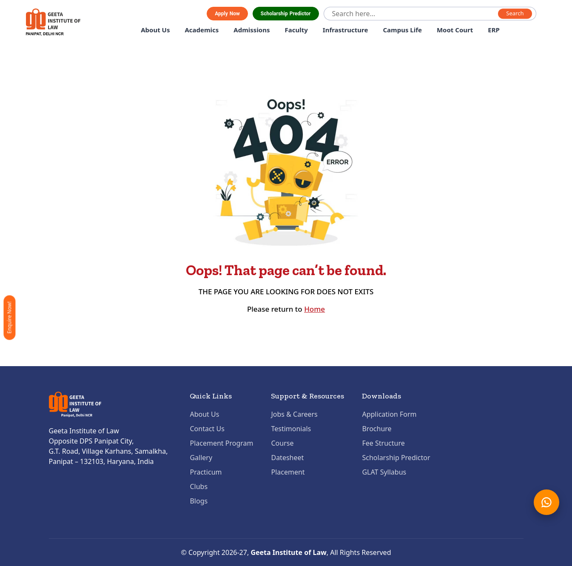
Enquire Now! (9, 317)
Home (314, 309)
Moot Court (455, 30)
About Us (155, 30)
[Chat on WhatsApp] (546, 502)
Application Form (389, 414)
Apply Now (227, 14)
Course (282, 443)
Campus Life (402, 30)
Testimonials (291, 428)
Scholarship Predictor (286, 14)
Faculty (296, 30)
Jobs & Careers (294, 414)
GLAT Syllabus (384, 472)
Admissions (251, 30)
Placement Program (221, 443)
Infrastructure (345, 30)
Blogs (199, 501)
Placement (287, 472)
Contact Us (207, 428)
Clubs (199, 486)
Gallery (201, 457)
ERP (494, 30)
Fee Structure (383, 443)
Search (515, 13)
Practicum (206, 472)
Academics (202, 30)
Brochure (376, 428)
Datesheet (287, 457)
